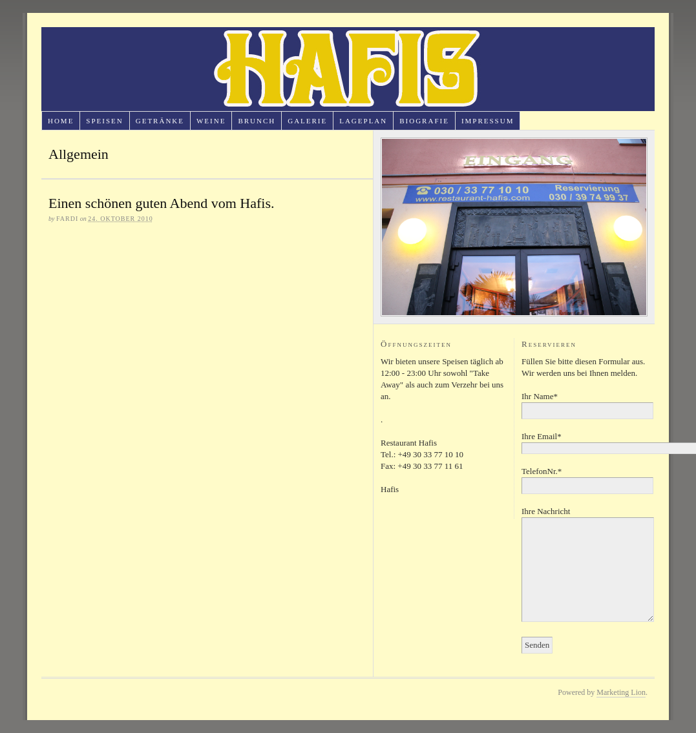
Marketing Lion (621, 692)
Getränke (160, 121)
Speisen (104, 121)
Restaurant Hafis (348, 69)
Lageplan (363, 121)
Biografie (424, 121)
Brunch (256, 121)
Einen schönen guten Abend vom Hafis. (161, 203)
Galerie (307, 121)
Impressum (487, 121)
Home (61, 121)
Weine (211, 121)
